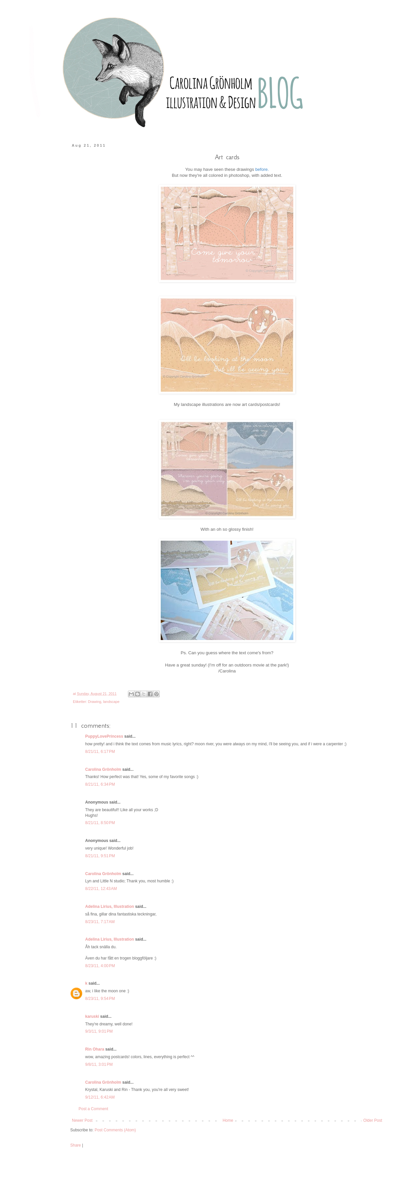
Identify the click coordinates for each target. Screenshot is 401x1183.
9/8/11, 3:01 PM (99, 1064)
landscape (111, 702)
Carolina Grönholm (103, 769)
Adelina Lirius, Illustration (109, 906)
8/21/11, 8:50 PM (100, 822)
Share (75, 1145)
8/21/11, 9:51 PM (100, 856)
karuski (92, 1016)
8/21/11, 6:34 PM (100, 784)
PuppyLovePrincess (104, 736)
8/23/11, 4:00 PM (100, 965)
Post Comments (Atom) (115, 1130)
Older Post (372, 1120)
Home (228, 1120)
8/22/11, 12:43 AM (101, 888)
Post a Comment (93, 1109)
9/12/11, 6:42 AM (100, 1097)
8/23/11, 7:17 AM (100, 921)
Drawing (94, 702)
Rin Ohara (94, 1049)
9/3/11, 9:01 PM (99, 1031)
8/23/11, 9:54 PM (100, 998)
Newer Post (82, 1120)
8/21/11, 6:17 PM (100, 751)
